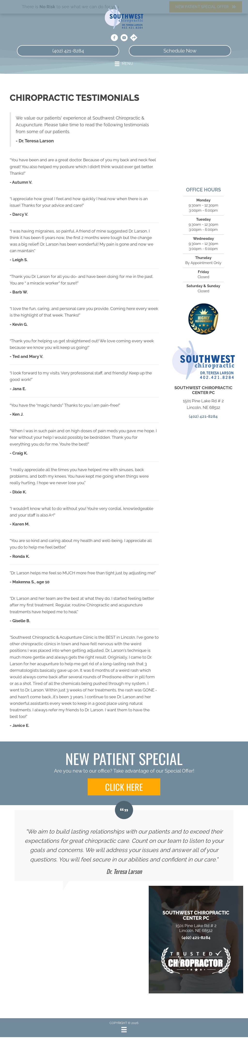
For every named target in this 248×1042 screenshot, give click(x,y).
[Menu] (124, 1030)
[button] (124, 786)
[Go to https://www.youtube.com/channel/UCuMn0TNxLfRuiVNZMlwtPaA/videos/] (124, 38)
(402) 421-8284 (203, 416)
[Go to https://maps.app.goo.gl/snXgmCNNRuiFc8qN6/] (133, 38)
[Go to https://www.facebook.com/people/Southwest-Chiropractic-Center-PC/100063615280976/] (114, 38)
